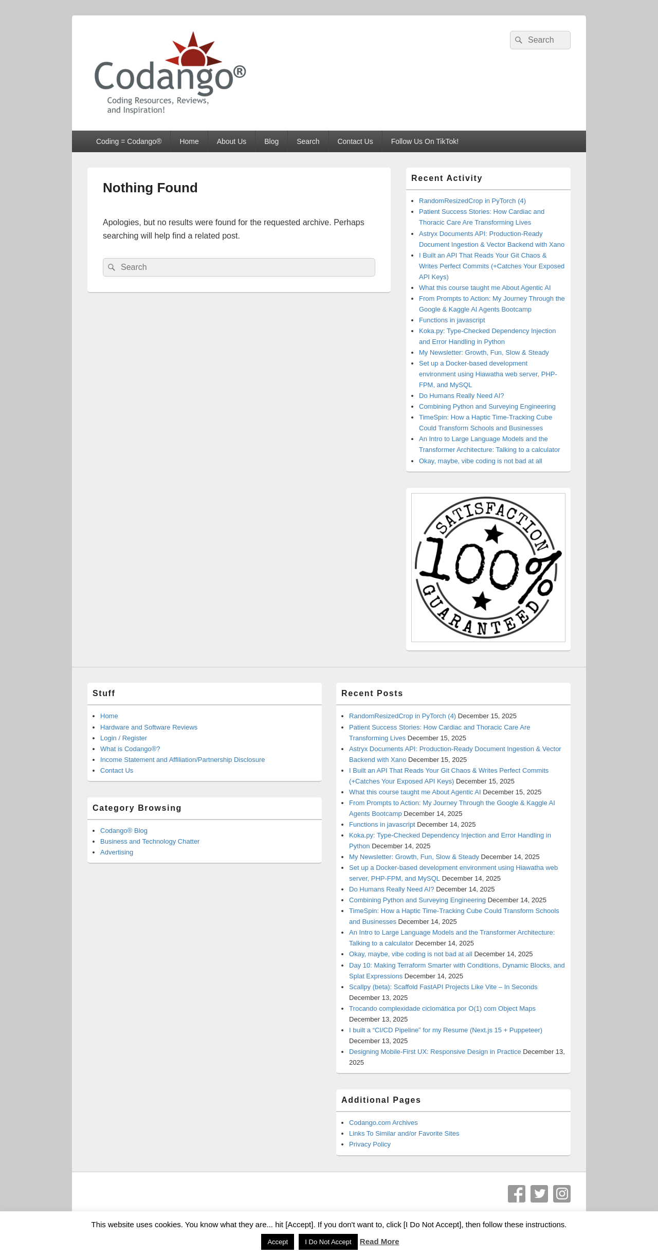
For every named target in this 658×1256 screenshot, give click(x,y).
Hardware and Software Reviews (148, 727)
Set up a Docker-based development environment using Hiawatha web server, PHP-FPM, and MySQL (488, 374)
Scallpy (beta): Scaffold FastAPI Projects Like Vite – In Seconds (443, 987)
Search (308, 141)
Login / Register (123, 738)
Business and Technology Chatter (149, 841)
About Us (232, 141)
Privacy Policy (370, 1144)
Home (188, 141)
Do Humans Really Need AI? (461, 395)
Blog (271, 141)
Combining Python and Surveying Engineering (487, 406)
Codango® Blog (124, 830)
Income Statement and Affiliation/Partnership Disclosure (182, 759)
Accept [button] (277, 1242)
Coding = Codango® (128, 141)
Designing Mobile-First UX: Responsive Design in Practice (435, 1051)
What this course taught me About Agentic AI (485, 288)
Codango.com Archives (383, 1122)
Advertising (116, 852)
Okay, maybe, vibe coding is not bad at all (480, 461)
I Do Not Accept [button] (328, 1242)
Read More (379, 1241)
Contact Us (355, 141)
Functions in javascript (452, 320)
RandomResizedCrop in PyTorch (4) (472, 201)
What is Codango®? (130, 749)
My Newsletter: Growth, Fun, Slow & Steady (484, 352)
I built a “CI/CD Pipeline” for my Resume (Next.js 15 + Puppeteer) (445, 1030)
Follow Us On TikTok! (425, 141)
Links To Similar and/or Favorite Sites (404, 1133)
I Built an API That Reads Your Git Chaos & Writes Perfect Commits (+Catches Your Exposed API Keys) (491, 266)
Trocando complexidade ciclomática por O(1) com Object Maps (442, 1008)
